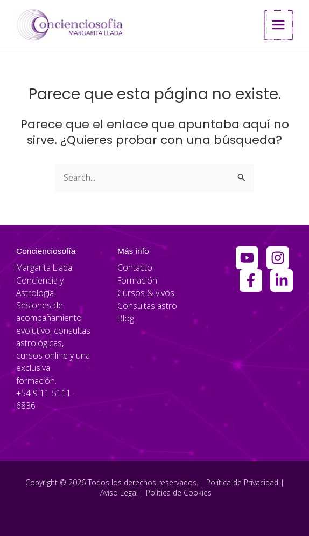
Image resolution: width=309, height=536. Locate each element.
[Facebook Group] (251, 280)
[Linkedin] (281, 280)
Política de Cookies (179, 492)
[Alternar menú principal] (279, 24)
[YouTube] (247, 257)
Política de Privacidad (242, 482)
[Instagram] (277, 257)
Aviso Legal (119, 492)
